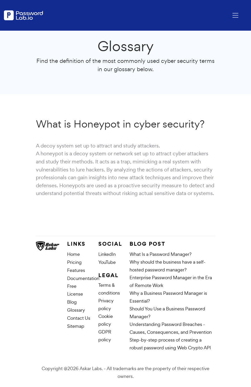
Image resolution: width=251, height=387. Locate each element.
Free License (75, 290)
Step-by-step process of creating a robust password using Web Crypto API (170, 344)
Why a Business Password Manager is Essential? (168, 297)
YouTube (107, 262)
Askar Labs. (91, 368)
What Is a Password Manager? (160, 254)
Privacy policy (106, 304)
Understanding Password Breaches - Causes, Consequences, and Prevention (171, 328)
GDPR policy (104, 336)
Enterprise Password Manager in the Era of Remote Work (171, 281)
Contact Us (78, 318)
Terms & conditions (109, 289)
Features (76, 270)
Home (73, 254)
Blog (72, 302)
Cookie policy (105, 320)
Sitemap (75, 326)
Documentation (83, 278)
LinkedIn (107, 254)
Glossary (76, 310)
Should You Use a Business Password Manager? (167, 312)
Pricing (74, 262)
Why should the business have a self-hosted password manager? (167, 266)
